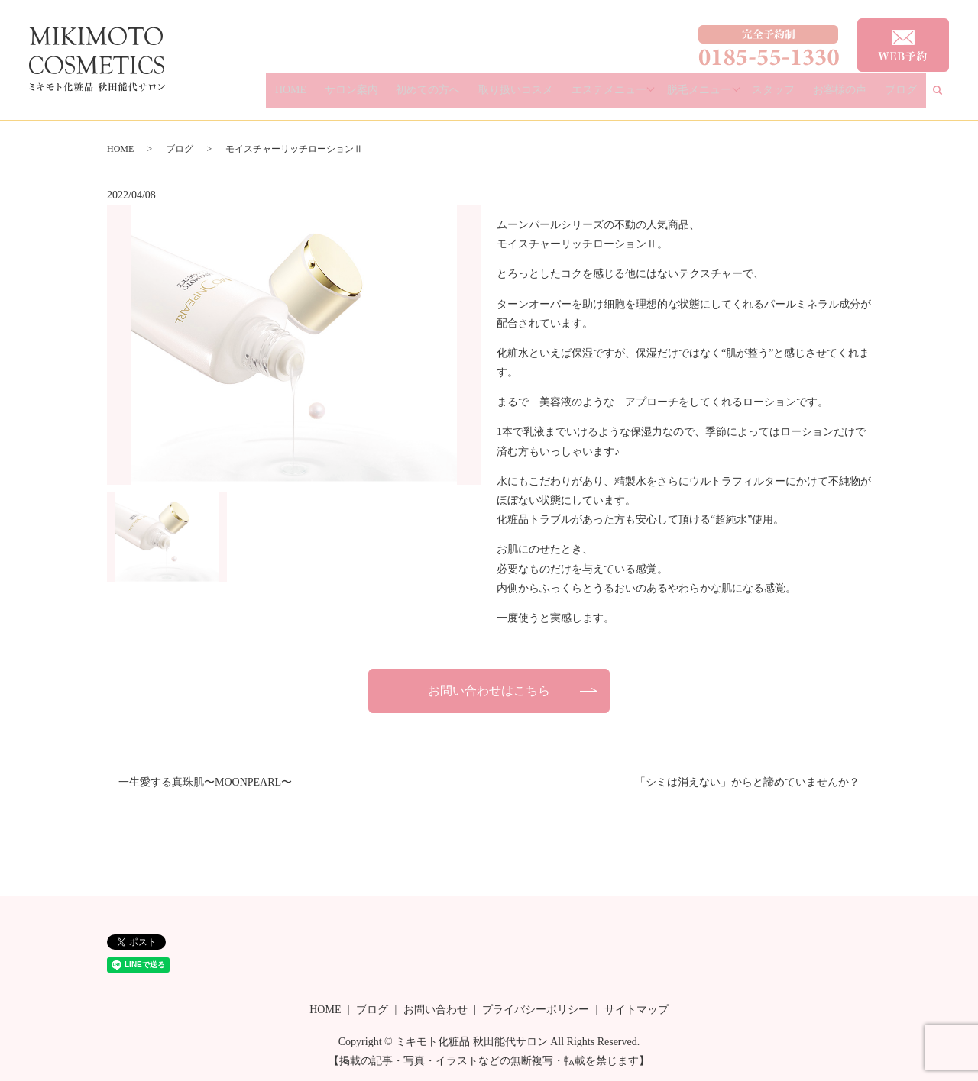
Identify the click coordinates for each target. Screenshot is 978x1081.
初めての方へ (484, 96)
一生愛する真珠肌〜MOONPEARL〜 (205, 782)
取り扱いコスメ (560, 96)
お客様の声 (857, 96)
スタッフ (803, 96)
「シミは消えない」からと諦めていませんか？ (747, 782)
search (946, 96)
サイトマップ (636, 1009)
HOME (370, 96)
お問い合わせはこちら (489, 690)
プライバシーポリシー (535, 1009)
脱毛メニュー (730, 96)
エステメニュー (641, 96)
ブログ (906, 96)
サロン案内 (418, 96)
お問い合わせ (435, 1009)
